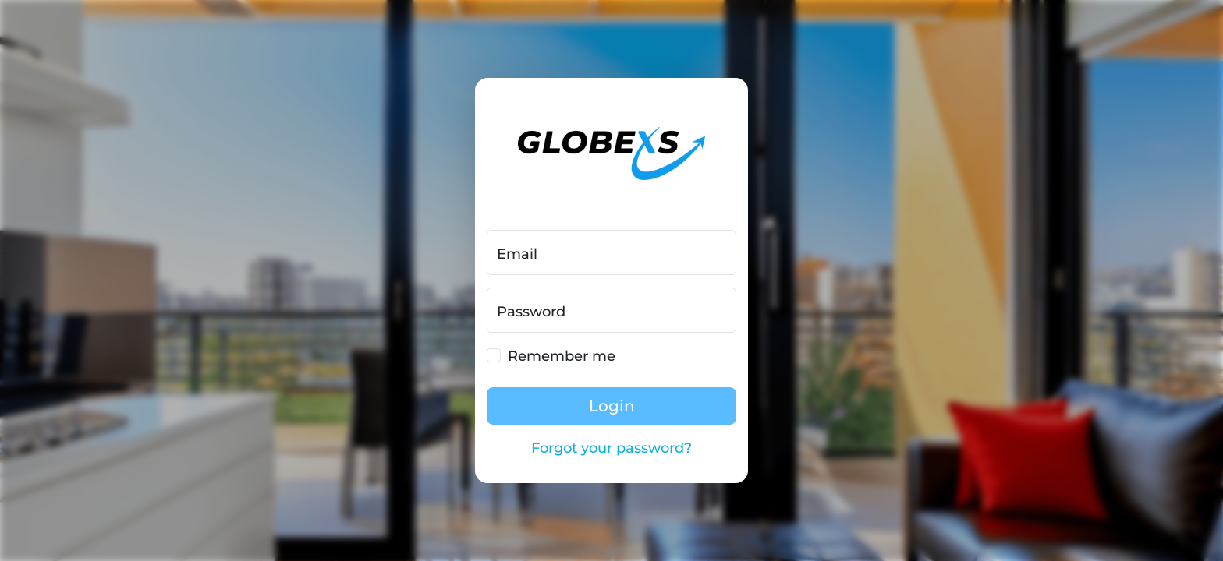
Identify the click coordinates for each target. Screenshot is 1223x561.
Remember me (561, 356)
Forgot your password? (611, 448)
